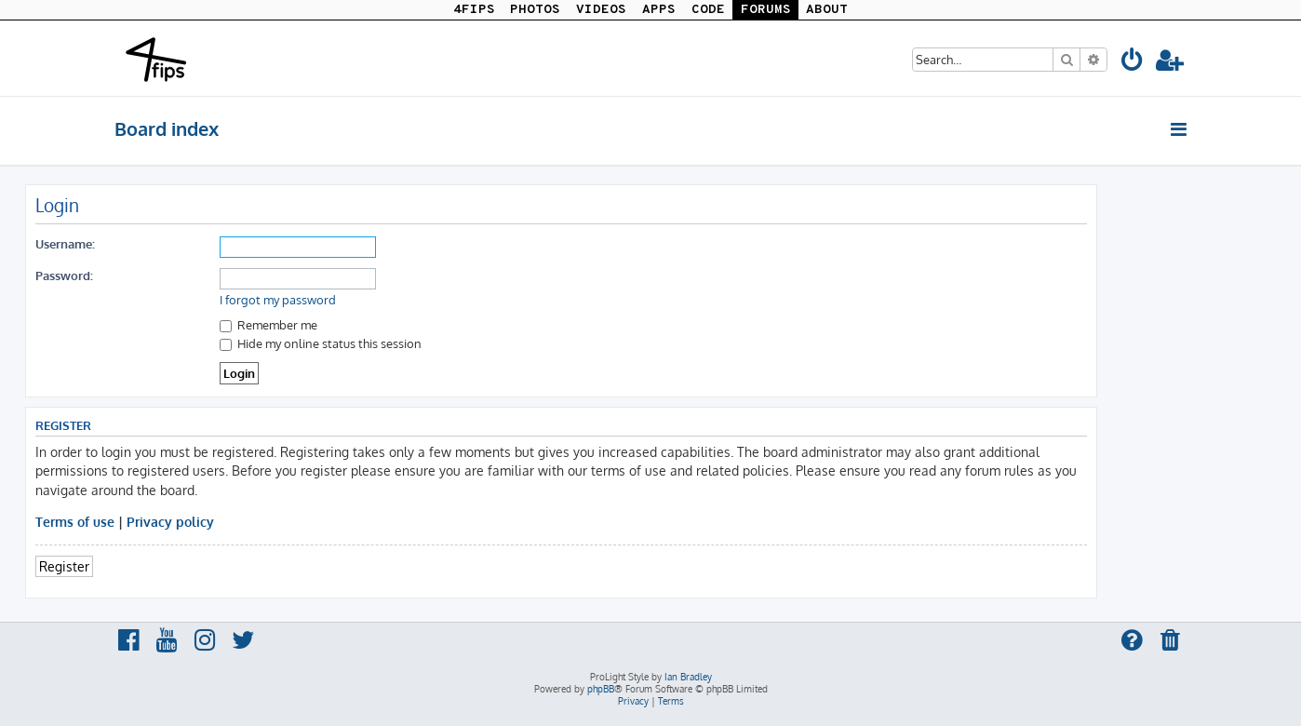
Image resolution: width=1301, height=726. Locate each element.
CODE (708, 10)
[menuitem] (1132, 62)
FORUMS (766, 10)
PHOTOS (535, 10)
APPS (659, 10)
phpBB (600, 688)
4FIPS (474, 10)
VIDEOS (601, 10)
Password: (64, 275)
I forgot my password (278, 299)
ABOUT (827, 10)
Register (64, 566)
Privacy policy (170, 521)
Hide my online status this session (321, 343)
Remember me (268, 324)
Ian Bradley (688, 676)
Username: (65, 243)
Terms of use (74, 521)
